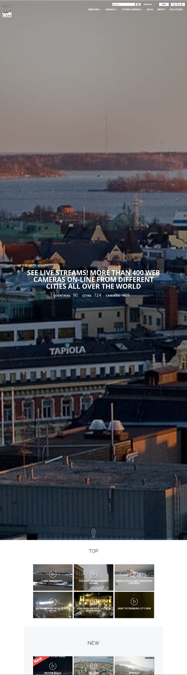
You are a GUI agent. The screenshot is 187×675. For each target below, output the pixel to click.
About (161, 9)
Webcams (94, 9)
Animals (111, 9)
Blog (150, 9)
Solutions (176, 9)
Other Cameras (132, 9)
